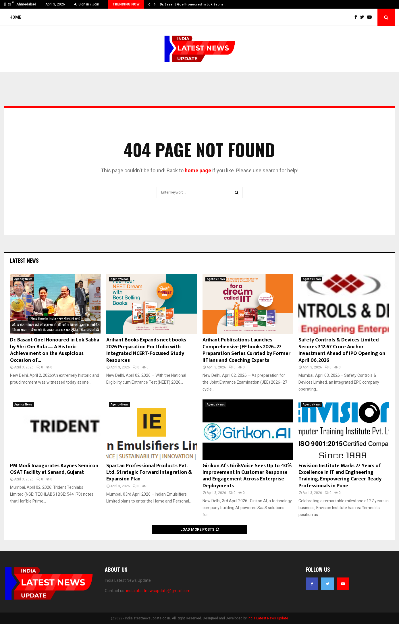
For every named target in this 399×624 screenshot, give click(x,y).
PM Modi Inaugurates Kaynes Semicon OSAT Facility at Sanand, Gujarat (54, 469)
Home (15, 17)
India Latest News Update (268, 618)
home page (198, 170)
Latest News (24, 260)
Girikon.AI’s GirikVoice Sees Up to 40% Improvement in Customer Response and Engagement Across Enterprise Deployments (247, 475)
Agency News (23, 279)
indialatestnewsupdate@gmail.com (158, 590)
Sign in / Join (86, 4)
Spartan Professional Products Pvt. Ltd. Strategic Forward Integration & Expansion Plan (149, 472)
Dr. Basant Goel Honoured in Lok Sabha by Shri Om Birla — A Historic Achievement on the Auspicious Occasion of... (54, 350)
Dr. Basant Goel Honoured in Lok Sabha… (193, 4)
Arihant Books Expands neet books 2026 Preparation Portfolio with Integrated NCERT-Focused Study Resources (146, 350)
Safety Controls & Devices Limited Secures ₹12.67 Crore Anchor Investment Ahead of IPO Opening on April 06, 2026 (341, 350)
